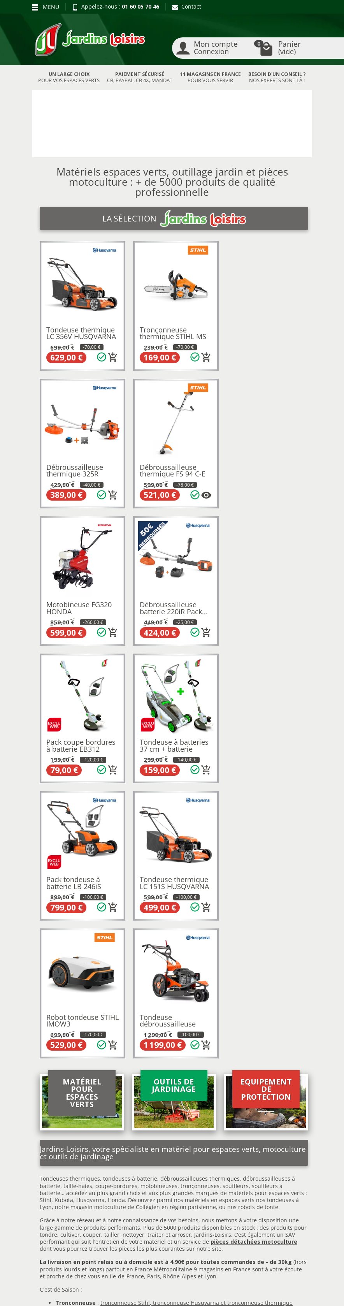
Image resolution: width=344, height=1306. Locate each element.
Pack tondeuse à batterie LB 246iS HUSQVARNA (257, 607)
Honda (116, 919)
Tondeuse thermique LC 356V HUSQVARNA (81, 331)
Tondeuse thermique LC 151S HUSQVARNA (81, 740)
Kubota (63, 919)
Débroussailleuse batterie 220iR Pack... (264, 468)
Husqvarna (90, 919)
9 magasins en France (222, 988)
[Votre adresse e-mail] (171, 1225)
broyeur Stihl (139, 1036)
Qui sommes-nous (179, 1142)
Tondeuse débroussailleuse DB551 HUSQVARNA (263, 743)
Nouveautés (111, 1161)
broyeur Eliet (180, 1036)
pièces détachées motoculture (254, 961)
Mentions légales (178, 1161)
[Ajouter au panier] (112, 356)
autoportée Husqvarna (148, 1043)
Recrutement (173, 1151)
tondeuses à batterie (130, 898)
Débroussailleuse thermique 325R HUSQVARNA (258, 334)
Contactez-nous (176, 1187)
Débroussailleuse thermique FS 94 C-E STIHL (79, 471)
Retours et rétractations (53, 1146)
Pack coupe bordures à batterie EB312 (81, 604)
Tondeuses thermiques (70, 898)
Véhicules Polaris (222, 1292)
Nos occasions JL (117, 1151)
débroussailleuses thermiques (200, 898)
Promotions (111, 1142)
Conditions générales (170, 1174)
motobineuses (158, 905)
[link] (267, 1227)
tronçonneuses (200, 905)
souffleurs (236, 905)
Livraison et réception (51, 1163)
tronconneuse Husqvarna (186, 1022)
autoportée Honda (250, 1043)
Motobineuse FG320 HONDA (171, 468)
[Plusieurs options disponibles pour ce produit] (112, 492)
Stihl (45, 919)
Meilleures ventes (119, 1170)
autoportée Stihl (202, 1043)
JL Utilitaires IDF (159, 1292)
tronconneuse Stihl (125, 1022)
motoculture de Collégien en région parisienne (155, 926)
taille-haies (77, 905)
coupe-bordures (115, 905)
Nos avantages (55, 1176)
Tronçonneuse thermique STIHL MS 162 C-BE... (172, 334)
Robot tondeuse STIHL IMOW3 (165, 740)
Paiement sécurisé (60, 1186)
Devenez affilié (56, 1292)
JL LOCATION (245, 1285)
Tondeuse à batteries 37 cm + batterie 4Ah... (173, 607)
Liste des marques (120, 1180)
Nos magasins (151, 1285)
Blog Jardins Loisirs (61, 1133)
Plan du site (51, 1195)
